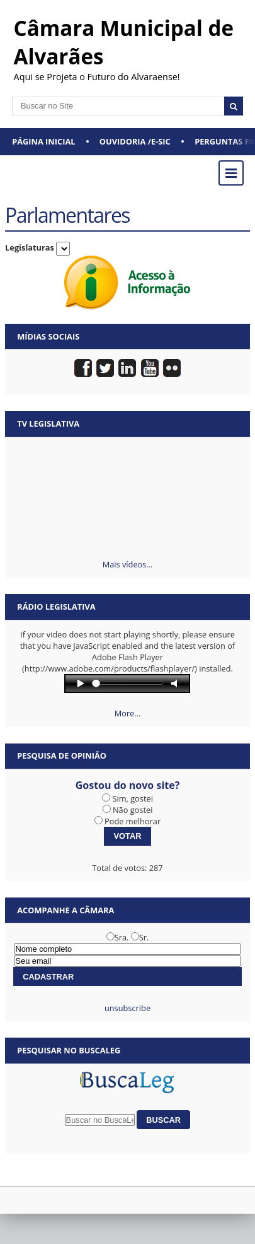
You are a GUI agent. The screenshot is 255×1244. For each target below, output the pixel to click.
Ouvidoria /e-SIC (135, 141)
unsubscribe (127, 1008)
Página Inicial (43, 141)
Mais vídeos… (128, 564)
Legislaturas (29, 247)
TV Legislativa (48, 423)
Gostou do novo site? (128, 785)
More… (128, 713)
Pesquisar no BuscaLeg (68, 1050)
